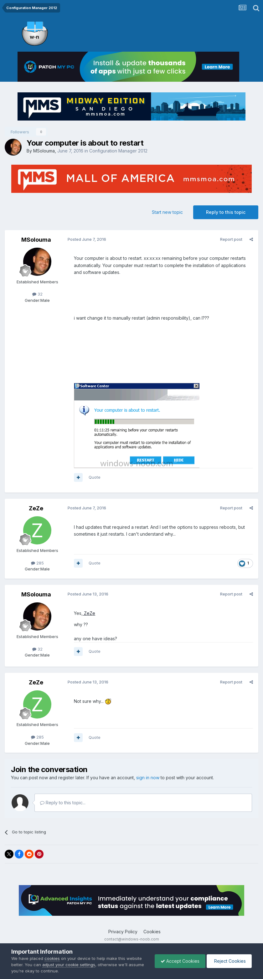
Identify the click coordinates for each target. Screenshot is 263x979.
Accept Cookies (178, 961)
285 (37, 562)
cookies (52, 958)
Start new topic (167, 212)
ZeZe (36, 508)
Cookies (152, 931)
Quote (94, 477)
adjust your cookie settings (68, 964)
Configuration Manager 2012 (118, 150)
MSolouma (44, 150)
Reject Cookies (228, 961)
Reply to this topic (225, 212)
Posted (86, 239)
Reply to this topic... (62, 802)
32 (37, 293)
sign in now (147, 777)
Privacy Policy (122, 931)
